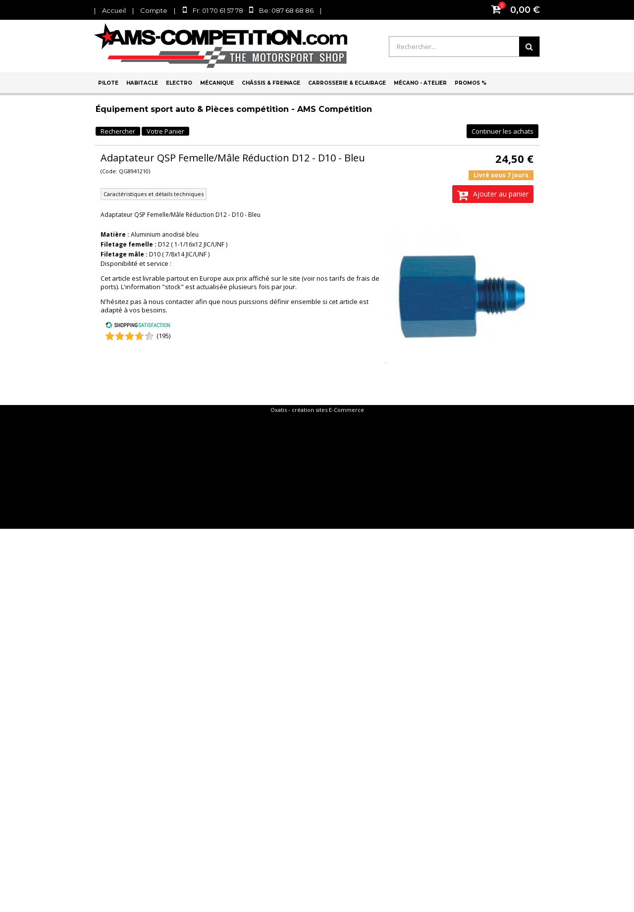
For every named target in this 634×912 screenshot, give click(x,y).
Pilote (108, 83)
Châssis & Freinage (271, 83)
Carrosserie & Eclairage (347, 83)
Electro (179, 83)
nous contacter (171, 301)
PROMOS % (470, 83)
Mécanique (217, 83)
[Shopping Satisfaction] (138, 326)
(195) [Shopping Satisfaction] (163, 335)
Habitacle (142, 83)
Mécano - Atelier (420, 83)
